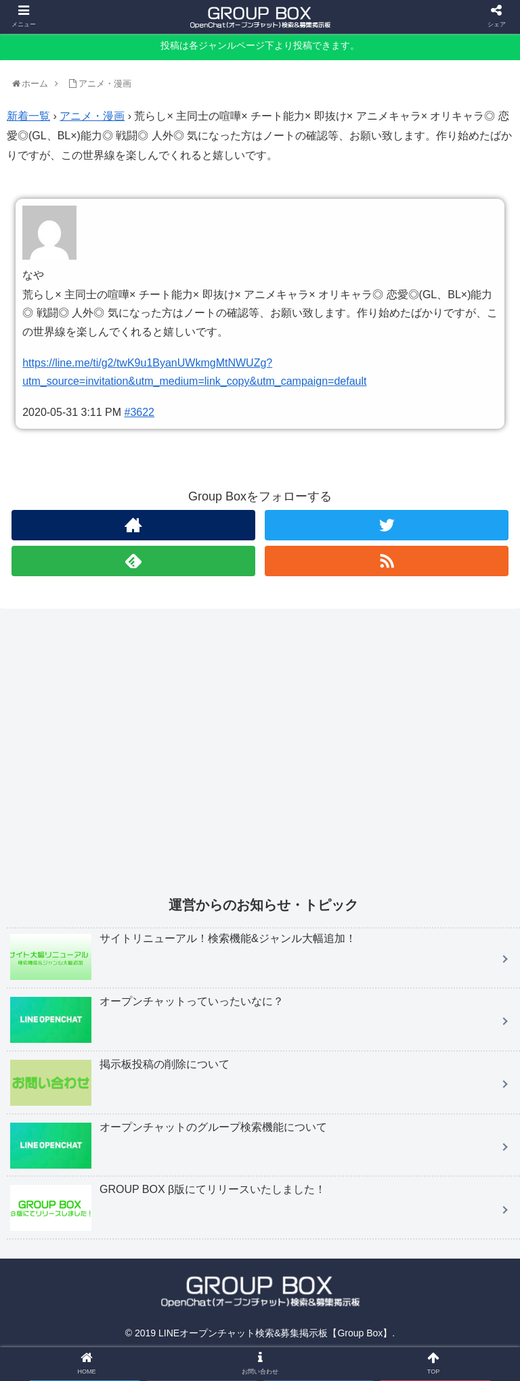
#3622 (140, 412)
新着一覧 (28, 116)
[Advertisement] (263, 761)
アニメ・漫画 (92, 116)
